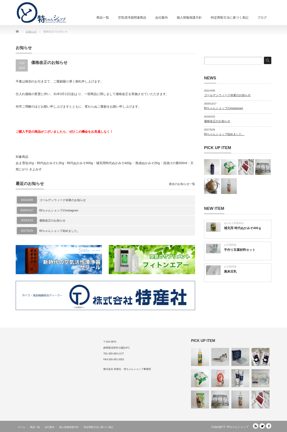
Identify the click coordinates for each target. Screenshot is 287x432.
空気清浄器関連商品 (132, 17)
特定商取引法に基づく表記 (229, 17)
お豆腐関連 (230, 244)
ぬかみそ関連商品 (234, 223)
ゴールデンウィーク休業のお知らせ (62, 200)
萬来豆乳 (230, 271)
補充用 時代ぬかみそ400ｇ (242, 228)
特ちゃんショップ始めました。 (59, 230)
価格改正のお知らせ (52, 220)
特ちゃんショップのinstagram (58, 210)
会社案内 (161, 17)
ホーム (21, 427)
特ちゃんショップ (237, 426)
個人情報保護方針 (189, 17)
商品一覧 (102, 17)
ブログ (262, 17)
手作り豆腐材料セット (239, 250)
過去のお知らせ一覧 (182, 184)
